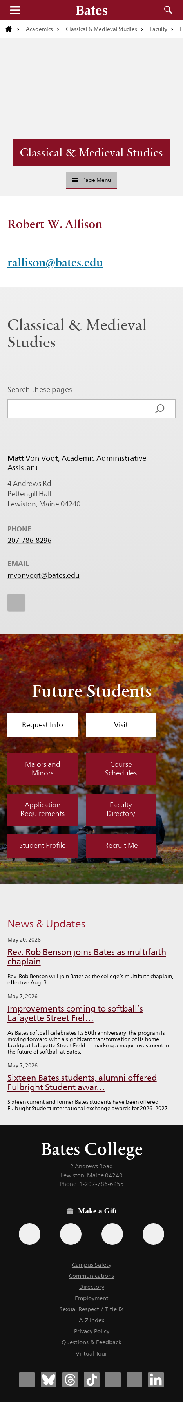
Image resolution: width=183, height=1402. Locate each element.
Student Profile (42, 845)
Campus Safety (91, 1264)
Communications (91, 1275)
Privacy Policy (91, 1331)
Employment (92, 1298)
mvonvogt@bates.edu (43, 576)
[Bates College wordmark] (91, 10)
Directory (91, 1286)
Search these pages (39, 389)
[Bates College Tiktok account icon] (92, 1379)
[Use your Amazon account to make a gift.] (71, 1234)
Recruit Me (121, 845)
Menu (14, 10)
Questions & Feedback (91, 1342)
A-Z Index (91, 1320)
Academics (39, 29)
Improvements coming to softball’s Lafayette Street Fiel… (75, 1013)
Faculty (158, 29)
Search (168, 10)
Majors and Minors (42, 769)
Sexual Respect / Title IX (92, 1309)
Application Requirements (42, 809)
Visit (121, 725)
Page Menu (91, 180)
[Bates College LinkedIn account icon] (156, 1379)
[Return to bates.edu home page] (12, 29)
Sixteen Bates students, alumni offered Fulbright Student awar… (82, 1082)
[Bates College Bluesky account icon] (48, 1379)
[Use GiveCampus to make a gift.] (153, 1234)
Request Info (42, 725)
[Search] (159, 408)
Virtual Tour (91, 1353)
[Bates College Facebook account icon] (27, 1379)
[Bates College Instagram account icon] (113, 1379)
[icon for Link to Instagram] (16, 603)
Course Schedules (121, 769)
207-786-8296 (29, 541)
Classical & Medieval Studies (101, 29)
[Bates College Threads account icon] (70, 1379)
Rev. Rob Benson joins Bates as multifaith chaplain (86, 956)
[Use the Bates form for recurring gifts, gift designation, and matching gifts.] (29, 1234)
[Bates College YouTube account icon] (134, 1379)
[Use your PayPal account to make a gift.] (112, 1234)
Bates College (92, 1149)
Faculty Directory (121, 809)
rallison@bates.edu (55, 262)
